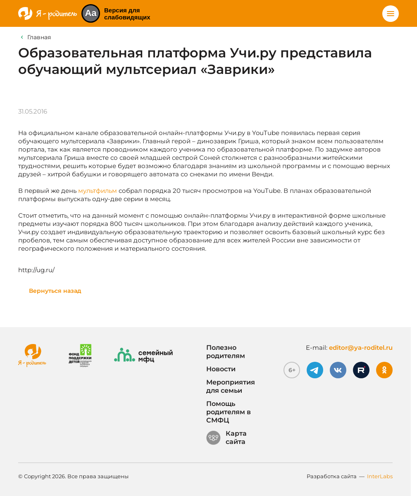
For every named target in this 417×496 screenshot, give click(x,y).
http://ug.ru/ (36, 270)
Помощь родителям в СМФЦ (228, 412)
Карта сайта (226, 438)
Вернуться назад (55, 290)
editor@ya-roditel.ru (361, 347)
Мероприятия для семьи (230, 386)
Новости (221, 369)
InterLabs (380, 476)
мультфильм (97, 191)
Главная (39, 37)
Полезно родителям (225, 352)
